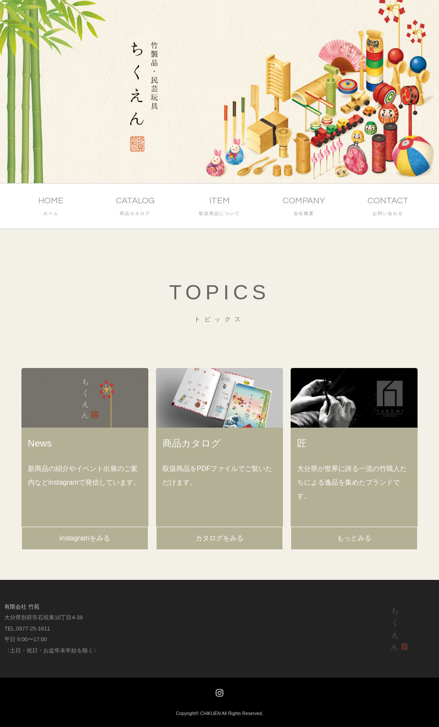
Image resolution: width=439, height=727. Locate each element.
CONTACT (388, 207)
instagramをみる (85, 538)
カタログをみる (219, 538)
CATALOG (135, 207)
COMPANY (304, 207)
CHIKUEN (210, 713)
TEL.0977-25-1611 (27, 628)
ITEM (219, 207)
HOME (51, 207)
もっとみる (354, 538)
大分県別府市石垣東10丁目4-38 (43, 617)
